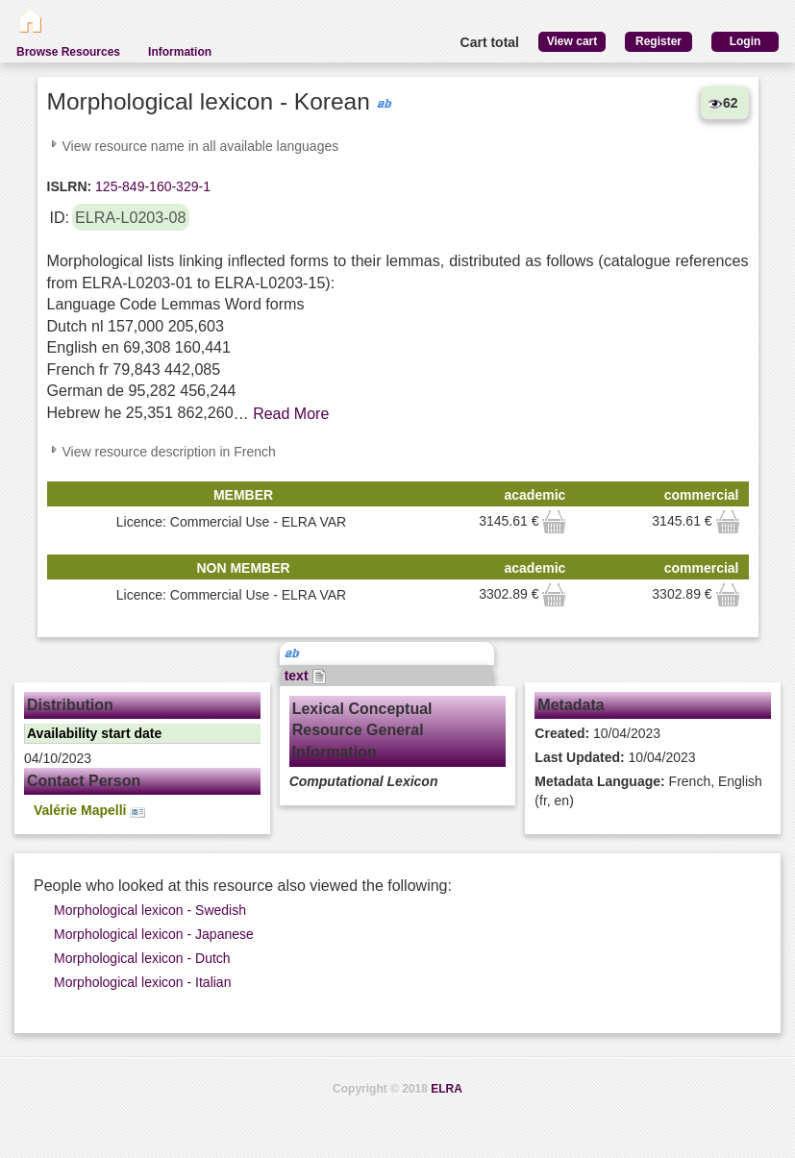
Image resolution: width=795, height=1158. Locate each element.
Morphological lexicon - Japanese (154, 934)
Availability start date (94, 733)
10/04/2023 (597, 733)
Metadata (570, 705)
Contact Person (83, 781)
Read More (291, 414)
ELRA (446, 1089)
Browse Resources (68, 52)
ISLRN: (69, 186)
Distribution (70, 705)
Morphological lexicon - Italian (142, 982)
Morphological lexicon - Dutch (142, 958)
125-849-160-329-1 (151, 186)
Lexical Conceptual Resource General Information (362, 731)
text (306, 675)
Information (179, 52)
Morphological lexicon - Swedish (150, 910)
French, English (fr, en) (648, 791)
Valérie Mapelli (89, 810)
